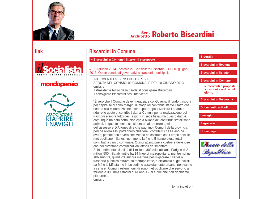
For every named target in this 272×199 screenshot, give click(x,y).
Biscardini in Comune (216, 80)
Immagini (207, 115)
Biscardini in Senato (215, 72)
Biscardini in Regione (215, 64)
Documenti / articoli (214, 107)
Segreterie (208, 123)
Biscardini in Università (217, 99)
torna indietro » (182, 186)
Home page (208, 131)
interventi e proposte (221, 86)
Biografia (207, 56)
